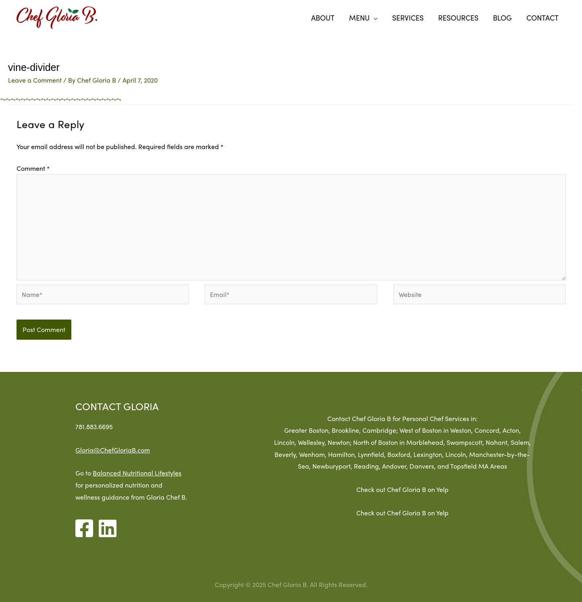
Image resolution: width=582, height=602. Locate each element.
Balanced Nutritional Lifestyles (123, 472)
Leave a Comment (35, 80)
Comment (33, 168)
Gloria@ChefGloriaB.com (99, 450)
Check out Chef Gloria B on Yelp (431, 489)
